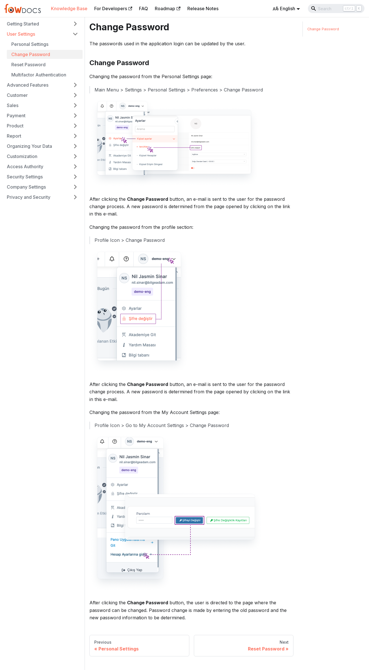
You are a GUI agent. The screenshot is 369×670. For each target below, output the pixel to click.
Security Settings (25, 177)
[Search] (336, 8)
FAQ (143, 8)
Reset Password (28, 64)
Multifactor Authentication (38, 75)
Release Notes (202, 8)
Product (15, 126)
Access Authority (25, 166)
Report (14, 136)
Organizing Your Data (29, 146)
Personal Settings (29, 44)
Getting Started (23, 24)
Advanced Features (27, 85)
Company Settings (26, 187)
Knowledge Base (69, 8)
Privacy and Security (28, 197)
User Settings (21, 34)
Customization (22, 156)
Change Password (30, 54)
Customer (17, 95)
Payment (16, 115)
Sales (12, 105)
